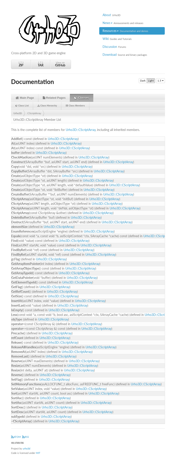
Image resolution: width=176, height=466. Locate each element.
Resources (125, 31)
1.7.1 (21, 64)
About (111, 15)
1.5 (160, 80)
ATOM (16, 436)
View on (60, 64)
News (123, 23)
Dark (143, 80)
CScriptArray (34, 113)
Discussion (114, 46)
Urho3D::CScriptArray (80, 130)
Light (151, 80)
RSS (25, 436)
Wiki (117, 39)
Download (125, 54)
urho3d (26, 448)
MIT (38, 452)
